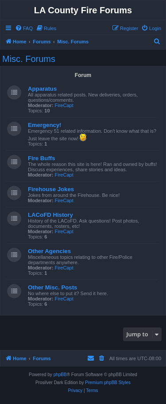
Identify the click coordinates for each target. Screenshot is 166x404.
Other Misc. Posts (52, 287)
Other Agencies (49, 251)
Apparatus (42, 88)
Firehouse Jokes (51, 189)
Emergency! (45, 125)
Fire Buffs (41, 158)
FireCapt (64, 105)
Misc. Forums (28, 59)
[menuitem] (24, 28)
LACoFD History (50, 215)
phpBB (60, 374)
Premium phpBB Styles (108, 382)
